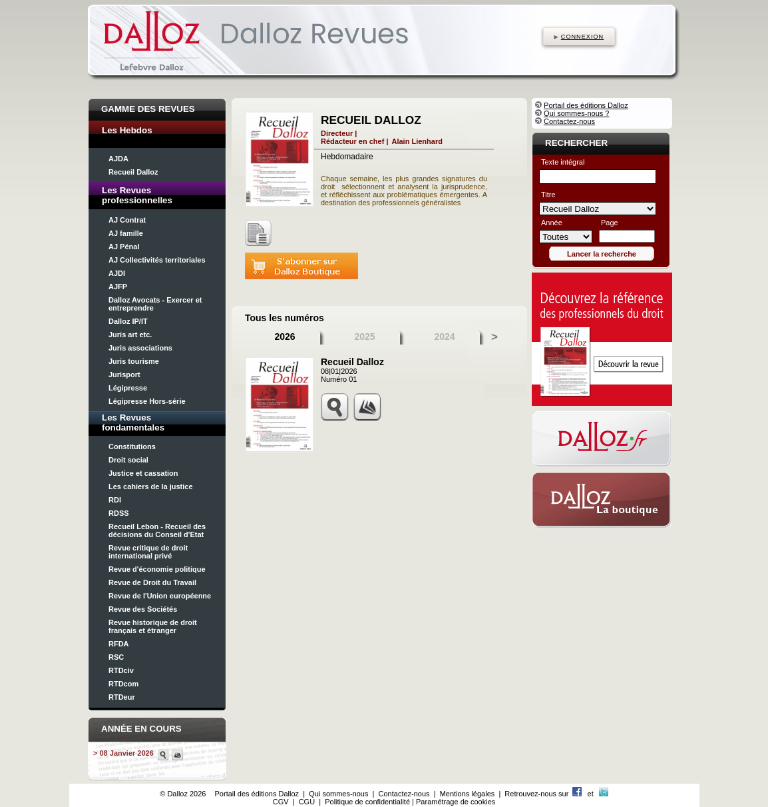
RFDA (118, 644)
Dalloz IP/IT (128, 321)
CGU (307, 802)
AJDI (116, 273)
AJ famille (125, 233)
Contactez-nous (569, 121)
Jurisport (124, 375)
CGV (281, 802)
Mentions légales (467, 794)
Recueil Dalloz (133, 172)
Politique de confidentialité (367, 802)
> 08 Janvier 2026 (123, 753)
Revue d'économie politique (157, 569)
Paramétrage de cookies (455, 802)
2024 (444, 336)
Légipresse (127, 388)
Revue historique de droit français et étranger (152, 626)
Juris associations (140, 348)
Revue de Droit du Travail (152, 582)
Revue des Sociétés (142, 609)
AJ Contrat (127, 220)
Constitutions (132, 446)
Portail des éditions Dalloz (586, 105)
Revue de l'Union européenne (159, 596)
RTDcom (123, 684)
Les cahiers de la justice (150, 486)
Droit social (128, 460)
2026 (284, 336)
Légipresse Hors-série (147, 401)
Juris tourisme (133, 361)
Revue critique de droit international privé (148, 552)
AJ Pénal (123, 247)
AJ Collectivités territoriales (157, 260)
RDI (114, 500)
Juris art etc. (130, 335)
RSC (116, 657)
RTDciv (121, 670)
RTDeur (121, 697)
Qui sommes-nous (338, 794)
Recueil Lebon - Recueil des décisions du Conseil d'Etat (157, 530)
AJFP (117, 287)
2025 (364, 336)
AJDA (118, 159)
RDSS (118, 513)
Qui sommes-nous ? (576, 113)
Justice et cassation (143, 473)
